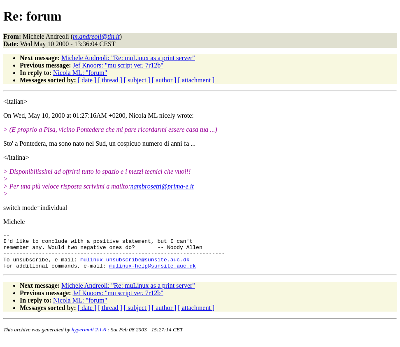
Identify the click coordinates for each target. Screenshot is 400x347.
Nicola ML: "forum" (80, 72)
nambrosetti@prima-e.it (162, 186)
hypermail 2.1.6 (89, 337)
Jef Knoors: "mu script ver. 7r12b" (118, 65)
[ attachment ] (196, 80)
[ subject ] (137, 80)
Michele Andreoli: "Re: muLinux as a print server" (128, 57)
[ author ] (164, 80)
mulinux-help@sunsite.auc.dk (152, 273)
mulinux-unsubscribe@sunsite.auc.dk (134, 265)
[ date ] (87, 80)
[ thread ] (110, 80)
